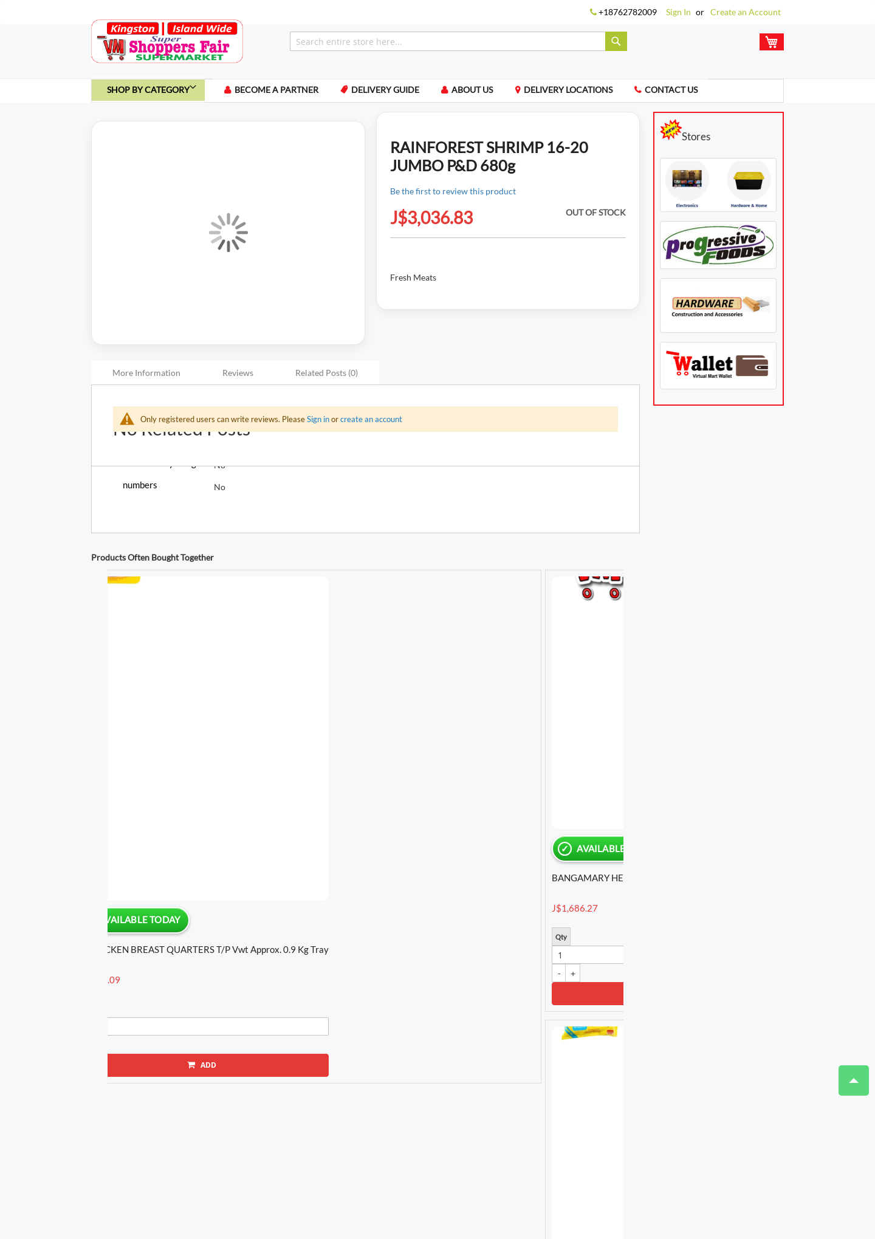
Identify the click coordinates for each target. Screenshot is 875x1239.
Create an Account (745, 12)
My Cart (259, 1131)
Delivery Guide (402, 93)
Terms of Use (237, 1167)
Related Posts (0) (326, 377)
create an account (371, 424)
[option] (169, 725)
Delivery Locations (591, 93)
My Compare (310, 1131)
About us (492, 93)
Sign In (678, 12)
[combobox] (458, 41)
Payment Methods (371, 1167)
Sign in (318, 424)
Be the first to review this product (453, 196)
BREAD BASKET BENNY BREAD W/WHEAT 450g (423, 779)
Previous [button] (91, 749)
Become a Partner (290, 93)
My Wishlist (367, 1131)
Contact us (698, 93)
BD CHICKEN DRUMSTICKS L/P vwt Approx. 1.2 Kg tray (549, 783)
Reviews (237, 377)
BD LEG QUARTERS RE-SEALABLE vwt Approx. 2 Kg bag (165, 783)
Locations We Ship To (456, 1167)
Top (849, 1074)
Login (223, 1131)
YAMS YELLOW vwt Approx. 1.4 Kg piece (285, 783)
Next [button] (629, 749)
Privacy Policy (299, 1167)
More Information (146, 377)
